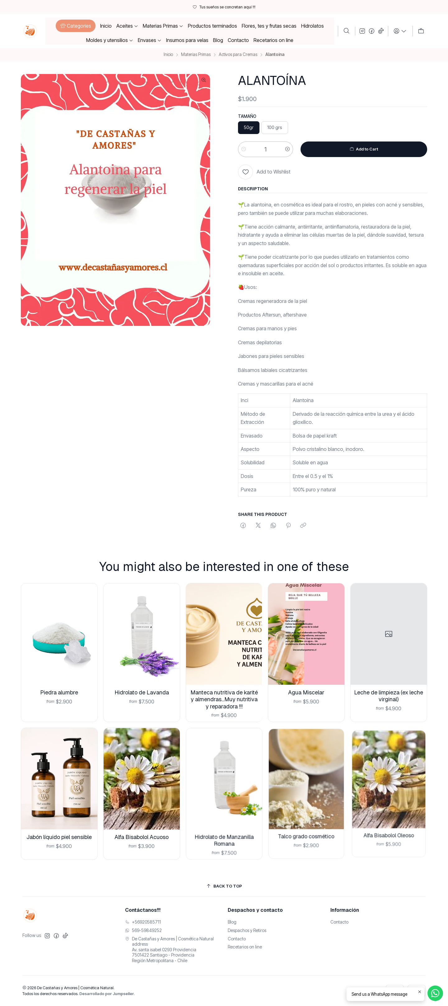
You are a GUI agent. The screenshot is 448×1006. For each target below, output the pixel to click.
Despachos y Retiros (247, 930)
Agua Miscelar (306, 677)
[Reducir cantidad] (243, 149)
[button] (75, 26)
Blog (232, 922)
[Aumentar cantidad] (287, 149)
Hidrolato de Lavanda (141, 685)
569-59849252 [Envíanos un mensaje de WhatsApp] (143, 930)
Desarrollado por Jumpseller (106, 993)
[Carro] (421, 31)
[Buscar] (346, 31)
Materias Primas (196, 55)
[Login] (400, 31)
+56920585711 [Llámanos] (143, 922)
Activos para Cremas (238, 55)
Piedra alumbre (59, 688)
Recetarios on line (245, 946)
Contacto (237, 938)
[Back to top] (224, 886)
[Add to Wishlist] (264, 172)
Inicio (168, 55)
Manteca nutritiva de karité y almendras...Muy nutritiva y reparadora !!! (224, 686)
